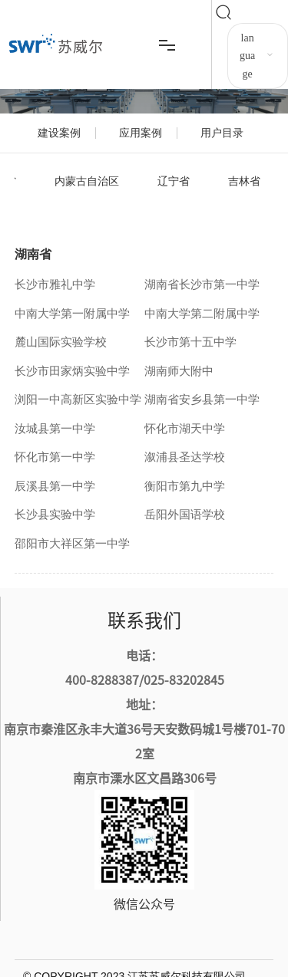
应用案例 (140, 133)
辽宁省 (173, 181)
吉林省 (244, 181)
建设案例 (59, 133)
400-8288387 (102, 679)
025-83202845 (184, 679)
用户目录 (221, 133)
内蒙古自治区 (87, 181)
